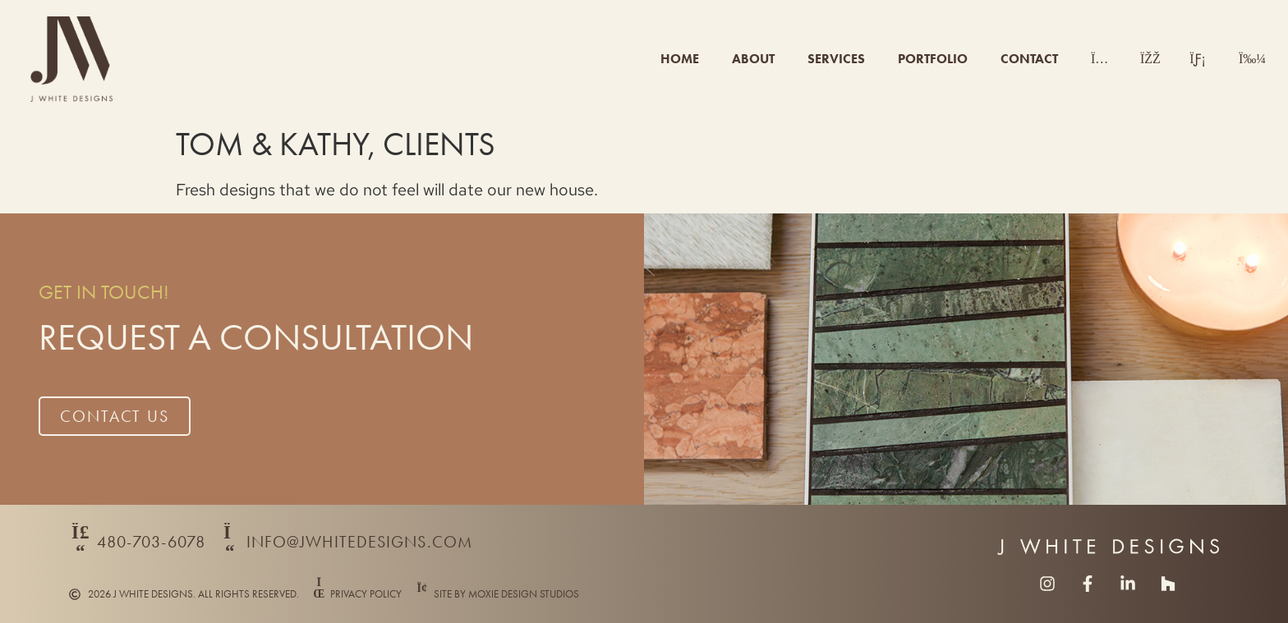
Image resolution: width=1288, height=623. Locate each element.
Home (679, 58)
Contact (1029, 58)
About (753, 58)
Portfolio (933, 58)
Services (836, 58)
